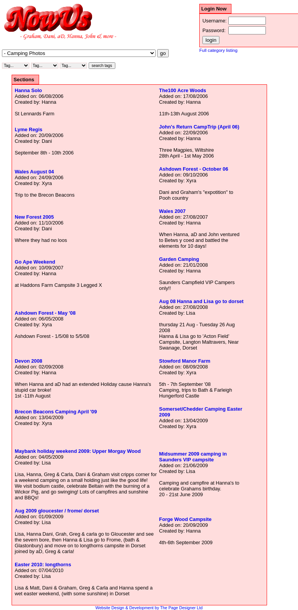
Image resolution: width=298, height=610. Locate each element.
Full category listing (218, 50)
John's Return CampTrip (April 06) (199, 127)
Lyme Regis (28, 129)
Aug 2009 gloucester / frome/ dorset (57, 511)
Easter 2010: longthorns (43, 564)
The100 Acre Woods (182, 90)
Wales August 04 (34, 172)
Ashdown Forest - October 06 (193, 169)
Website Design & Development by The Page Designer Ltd (149, 607)
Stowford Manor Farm (184, 361)
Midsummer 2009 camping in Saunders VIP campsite (193, 457)
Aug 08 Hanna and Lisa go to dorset (201, 301)
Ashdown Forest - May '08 (45, 313)
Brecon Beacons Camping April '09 (56, 412)
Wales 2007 (172, 211)
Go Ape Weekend (35, 262)
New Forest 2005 (34, 217)
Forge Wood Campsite (185, 519)
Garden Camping (179, 259)
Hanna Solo (28, 90)
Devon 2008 (28, 361)
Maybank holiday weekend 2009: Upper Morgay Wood (77, 451)
